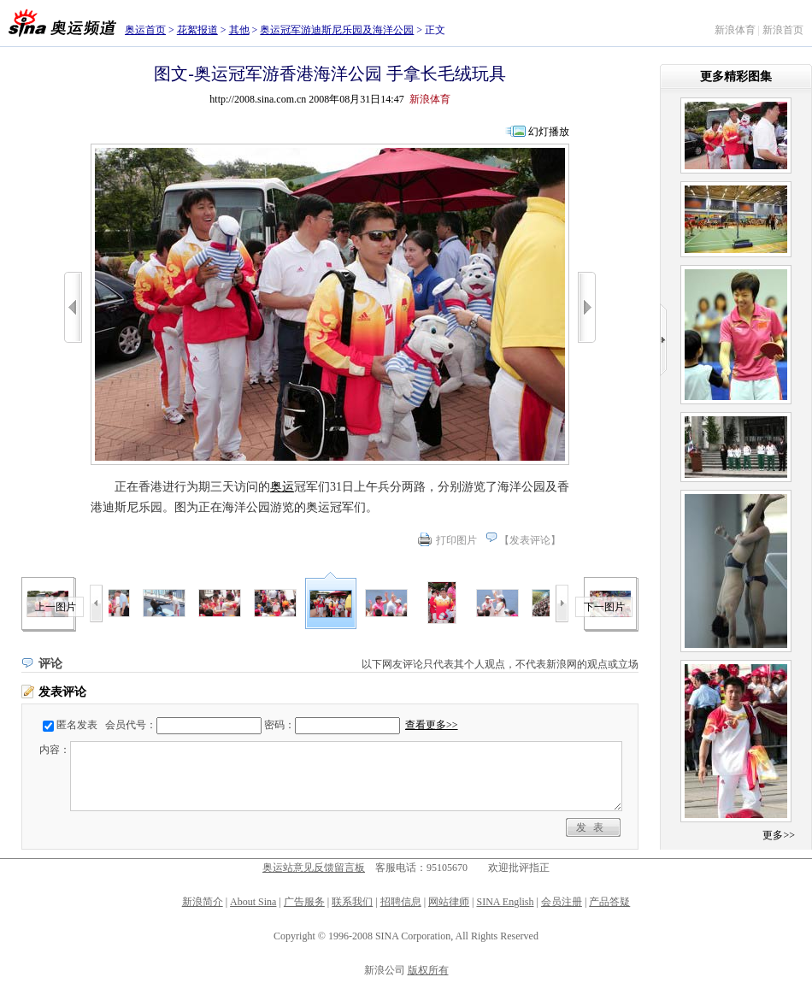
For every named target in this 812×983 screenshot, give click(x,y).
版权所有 (428, 970)
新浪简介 (202, 902)
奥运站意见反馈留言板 (313, 868)
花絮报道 (197, 30)
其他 (239, 30)
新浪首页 (782, 30)
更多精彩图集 (736, 76)
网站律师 (448, 902)
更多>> (778, 835)
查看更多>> (431, 725)
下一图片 (604, 607)
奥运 (282, 486)
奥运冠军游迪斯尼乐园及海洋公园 (337, 30)
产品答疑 (609, 902)
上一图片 (55, 607)
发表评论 (529, 540)
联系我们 (352, 902)
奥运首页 (145, 30)
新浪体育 (735, 30)
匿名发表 (76, 725)
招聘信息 (400, 902)
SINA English (504, 902)
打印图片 (456, 540)
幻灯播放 (548, 132)
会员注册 (561, 902)
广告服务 (304, 902)
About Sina (253, 902)
